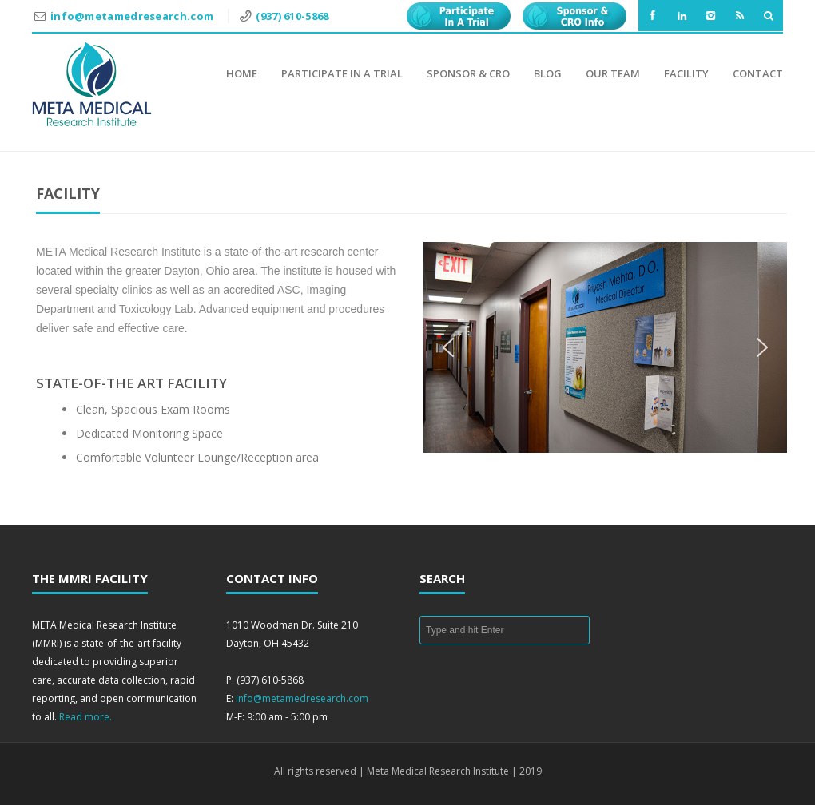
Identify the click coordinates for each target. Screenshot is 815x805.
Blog (548, 73)
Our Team (613, 73)
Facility (686, 73)
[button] (448, 347)
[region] (605, 347)
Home (241, 73)
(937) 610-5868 (292, 16)
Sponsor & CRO (468, 73)
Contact (758, 73)
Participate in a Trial (342, 73)
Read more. (85, 717)
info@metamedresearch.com (133, 16)
